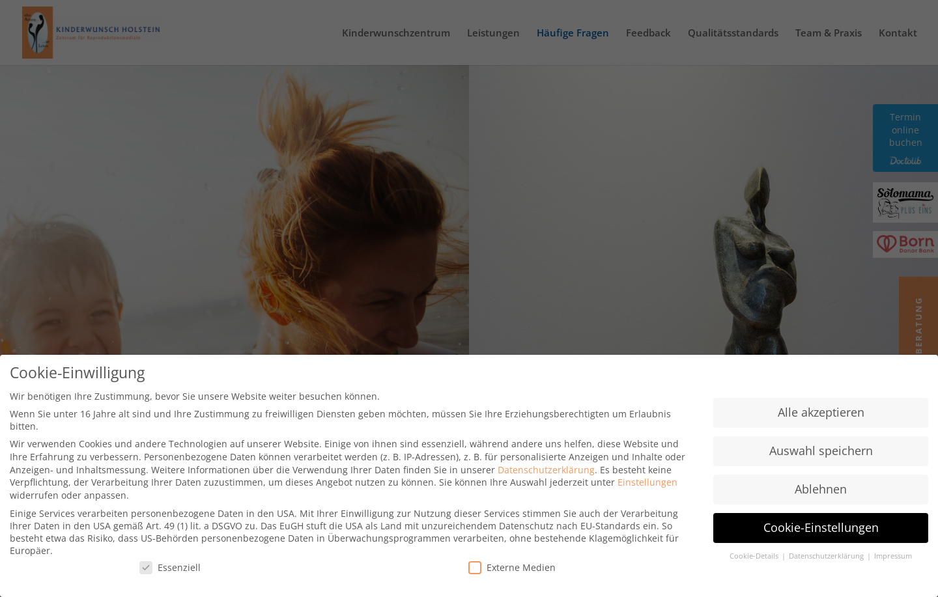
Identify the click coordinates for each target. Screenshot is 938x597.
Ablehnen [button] (821, 489)
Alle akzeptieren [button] (821, 413)
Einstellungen (647, 483)
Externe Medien (512, 568)
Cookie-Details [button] (755, 556)
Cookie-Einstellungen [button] (821, 528)
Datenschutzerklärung (546, 470)
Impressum (893, 556)
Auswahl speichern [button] (821, 451)
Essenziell (170, 568)
